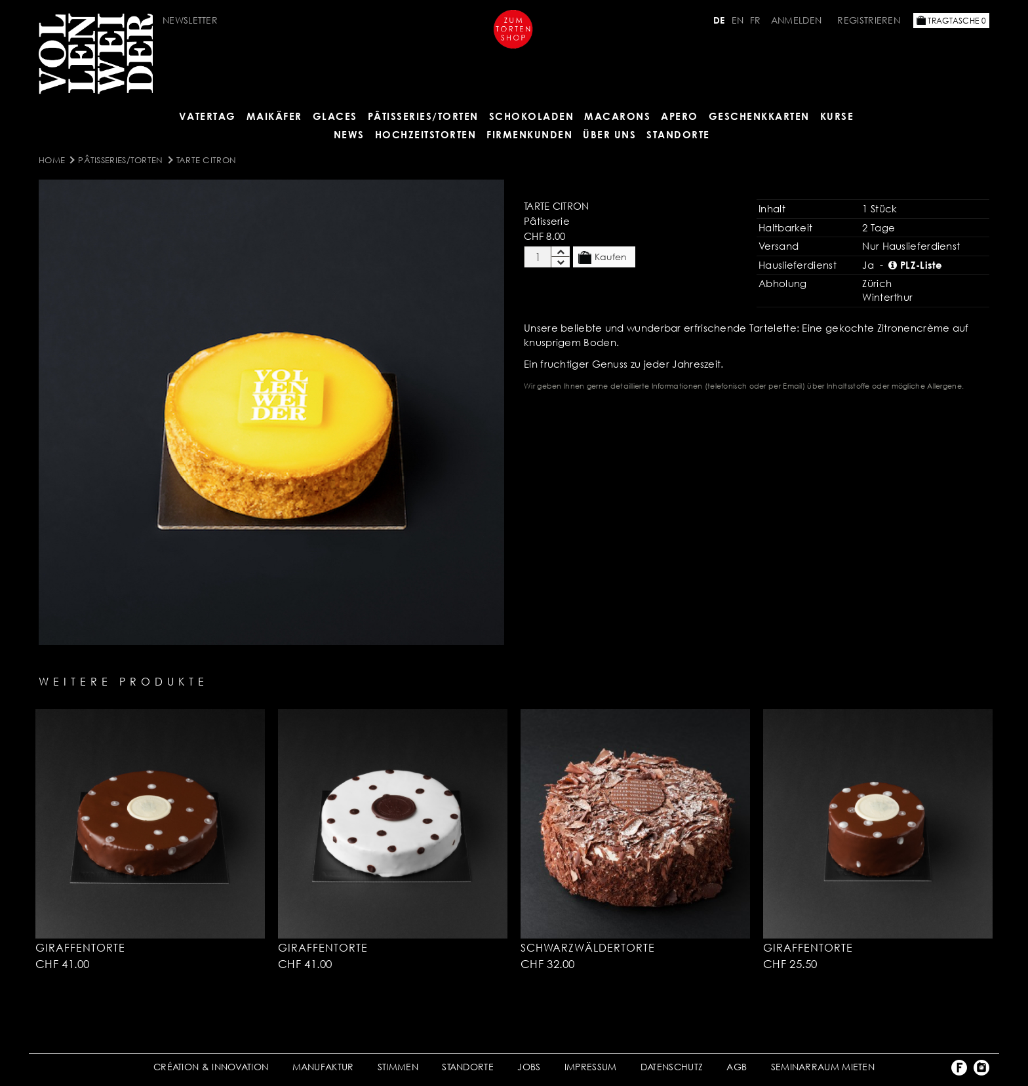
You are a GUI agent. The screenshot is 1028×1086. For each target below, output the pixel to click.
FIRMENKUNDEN (529, 134)
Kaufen (602, 257)
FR (755, 20)
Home (52, 160)
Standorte (678, 134)
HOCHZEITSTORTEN (426, 134)
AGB (736, 1066)
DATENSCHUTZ (672, 1066)
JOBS (528, 1066)
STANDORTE (468, 1066)
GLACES (335, 116)
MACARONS (617, 116)
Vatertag (207, 116)
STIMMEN (398, 1066)
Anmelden (796, 20)
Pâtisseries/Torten (423, 116)
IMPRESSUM (590, 1066)
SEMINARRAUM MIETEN (823, 1066)
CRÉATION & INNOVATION (210, 1066)
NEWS (349, 134)
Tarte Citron (206, 160)
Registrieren (868, 20)
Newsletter (190, 20)
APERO (679, 116)
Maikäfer (274, 116)
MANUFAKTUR (323, 1066)
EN (738, 20)
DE (719, 20)
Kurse (837, 116)
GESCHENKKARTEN (759, 116)
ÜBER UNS (609, 134)
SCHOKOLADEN (531, 116)
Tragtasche (951, 21)
